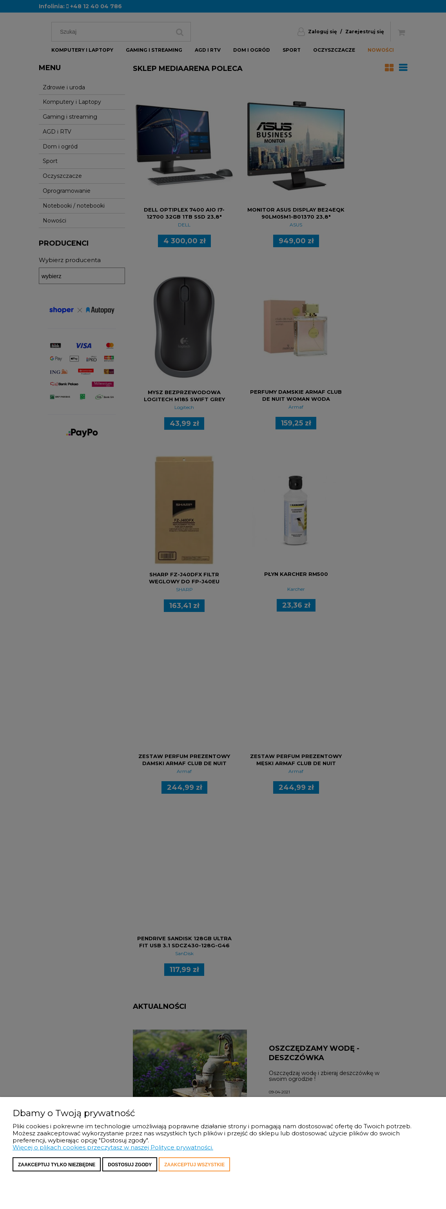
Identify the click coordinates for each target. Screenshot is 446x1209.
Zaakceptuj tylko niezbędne (56, 1164)
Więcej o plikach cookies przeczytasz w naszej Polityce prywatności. (113, 1147)
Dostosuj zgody (130, 1164)
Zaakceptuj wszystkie (194, 1164)
